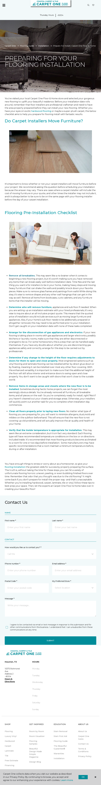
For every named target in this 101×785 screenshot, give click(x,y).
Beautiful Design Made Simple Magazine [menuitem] (35, 753)
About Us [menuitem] (82, 731)
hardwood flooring (41, 111)
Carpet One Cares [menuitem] (83, 737)
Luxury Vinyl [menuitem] (10, 736)
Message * (9, 599)
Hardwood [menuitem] (10, 741)
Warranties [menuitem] (59, 753)
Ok (83, 777)
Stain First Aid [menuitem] (60, 736)
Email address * (59, 564)
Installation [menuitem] (59, 758)
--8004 (60, 15)
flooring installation (15, 467)
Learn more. (66, 780)
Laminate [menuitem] (9, 751)
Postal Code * (11, 581)
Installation (43, 46)
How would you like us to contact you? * (23, 547)
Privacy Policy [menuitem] (84, 756)
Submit (50, 640)
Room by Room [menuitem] (36, 731)
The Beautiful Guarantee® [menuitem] (60, 747)
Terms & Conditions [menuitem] (83, 750)
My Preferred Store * (61, 581)
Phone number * (12, 564)
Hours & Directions (10, 680)
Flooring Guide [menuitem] (61, 741)
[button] (88, 5)
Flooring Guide (27, 46)
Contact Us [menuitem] (83, 744)
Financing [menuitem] (9, 765)
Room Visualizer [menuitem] (37, 736)
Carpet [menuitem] (8, 746)
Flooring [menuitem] (9, 731)
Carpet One (10, 46)
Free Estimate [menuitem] (11, 760)
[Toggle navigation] (4, 5)
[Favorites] (93, 5)
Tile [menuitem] (6, 756)
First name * (10, 520)
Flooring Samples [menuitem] (33, 742)
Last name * (57, 520)
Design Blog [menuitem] (35, 762)
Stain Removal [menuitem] (60, 731)
